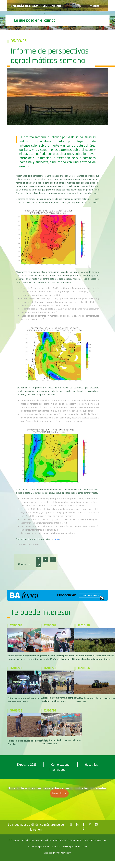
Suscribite (60, 793)
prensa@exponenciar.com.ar (73, 846)
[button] (38, 559)
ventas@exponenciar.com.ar (42, 846)
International (57, 769)
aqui (57, 539)
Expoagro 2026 (27, 765)
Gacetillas (91, 765)
